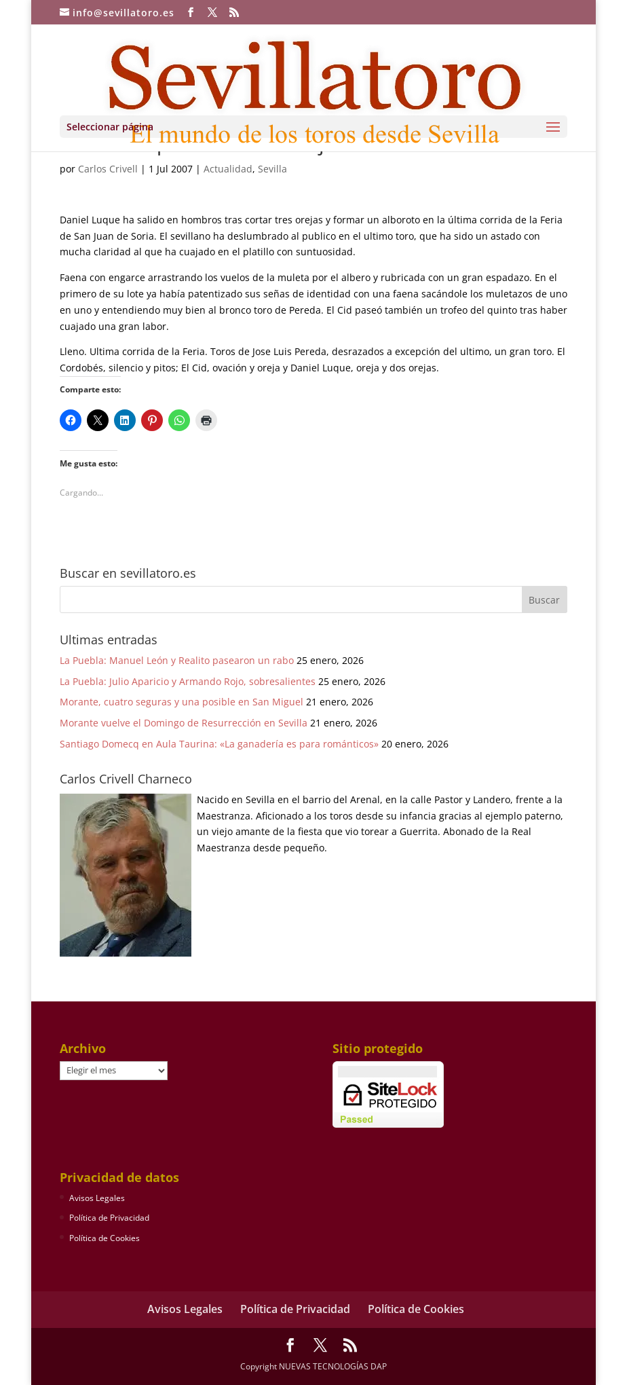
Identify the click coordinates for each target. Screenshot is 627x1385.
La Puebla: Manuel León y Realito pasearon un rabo (177, 660)
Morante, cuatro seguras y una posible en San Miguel (181, 701)
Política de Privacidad (109, 1217)
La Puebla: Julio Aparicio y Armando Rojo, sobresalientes (188, 681)
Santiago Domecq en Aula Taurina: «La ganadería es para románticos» (219, 743)
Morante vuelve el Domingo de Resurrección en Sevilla (183, 722)
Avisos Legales (97, 1198)
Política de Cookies (104, 1238)
